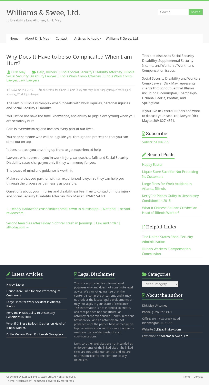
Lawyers (32, 80)
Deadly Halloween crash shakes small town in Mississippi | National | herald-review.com (68, 211)
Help (40, 72)
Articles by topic (86, 38)
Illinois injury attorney (80, 90)
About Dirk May (37, 38)
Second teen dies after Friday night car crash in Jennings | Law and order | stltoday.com (63, 225)
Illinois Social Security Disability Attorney (90, 72)
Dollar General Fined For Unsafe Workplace (34, 334)
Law (22, 80)
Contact (61, 38)
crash (50, 90)
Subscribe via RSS (155, 142)
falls (57, 90)
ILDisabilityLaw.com (167, 329)
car (44, 90)
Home (14, 38)
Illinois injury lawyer (105, 90)
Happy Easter (152, 164)
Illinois (51, 72)
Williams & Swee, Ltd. (43, 12)
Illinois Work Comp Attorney (79, 76)
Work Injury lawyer (28, 94)
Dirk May (18, 72)
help (63, 90)
